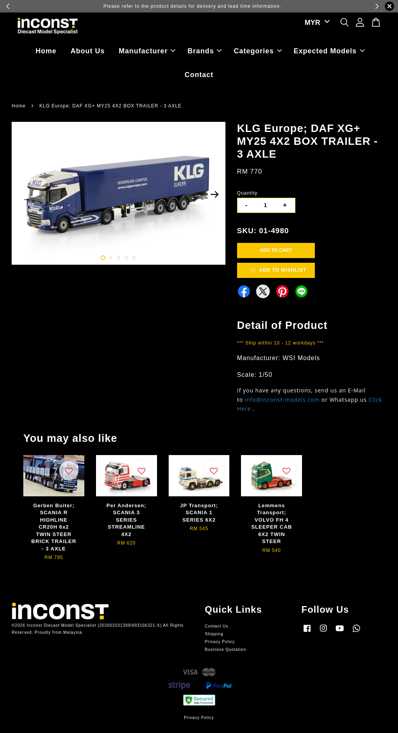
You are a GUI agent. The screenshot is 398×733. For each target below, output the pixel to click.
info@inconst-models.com (282, 399)
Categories (258, 51)
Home (45, 51)
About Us (87, 51)
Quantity (247, 193)
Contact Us (216, 626)
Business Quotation (225, 649)
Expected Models (329, 51)
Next (215, 194)
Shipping (214, 634)
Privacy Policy (220, 642)
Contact (199, 75)
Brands (204, 51)
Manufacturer (147, 51)
